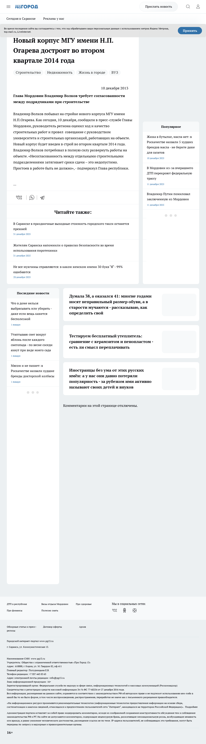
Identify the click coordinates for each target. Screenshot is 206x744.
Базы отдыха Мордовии (54, 604)
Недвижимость (59, 72)
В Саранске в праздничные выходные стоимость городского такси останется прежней (72, 229)
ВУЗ (114, 72)
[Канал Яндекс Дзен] (135, 610)
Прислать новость (158, 6)
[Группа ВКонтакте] (114, 610)
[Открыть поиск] (188, 7)
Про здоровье (84, 604)
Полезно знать (49, 610)
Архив (82, 626)
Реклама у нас (53, 19)
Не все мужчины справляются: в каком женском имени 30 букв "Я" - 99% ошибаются (72, 272)
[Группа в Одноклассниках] (124, 610)
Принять (190, 31)
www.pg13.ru (46, 641)
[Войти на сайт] (198, 7)
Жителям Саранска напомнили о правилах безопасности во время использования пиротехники (72, 250)
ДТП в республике (17, 604)
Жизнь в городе (92, 72)
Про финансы (14, 610)
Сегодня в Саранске (21, 19)
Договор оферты (52, 626)
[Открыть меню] (8, 7)
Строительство (28, 72)
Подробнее (191, 706)
